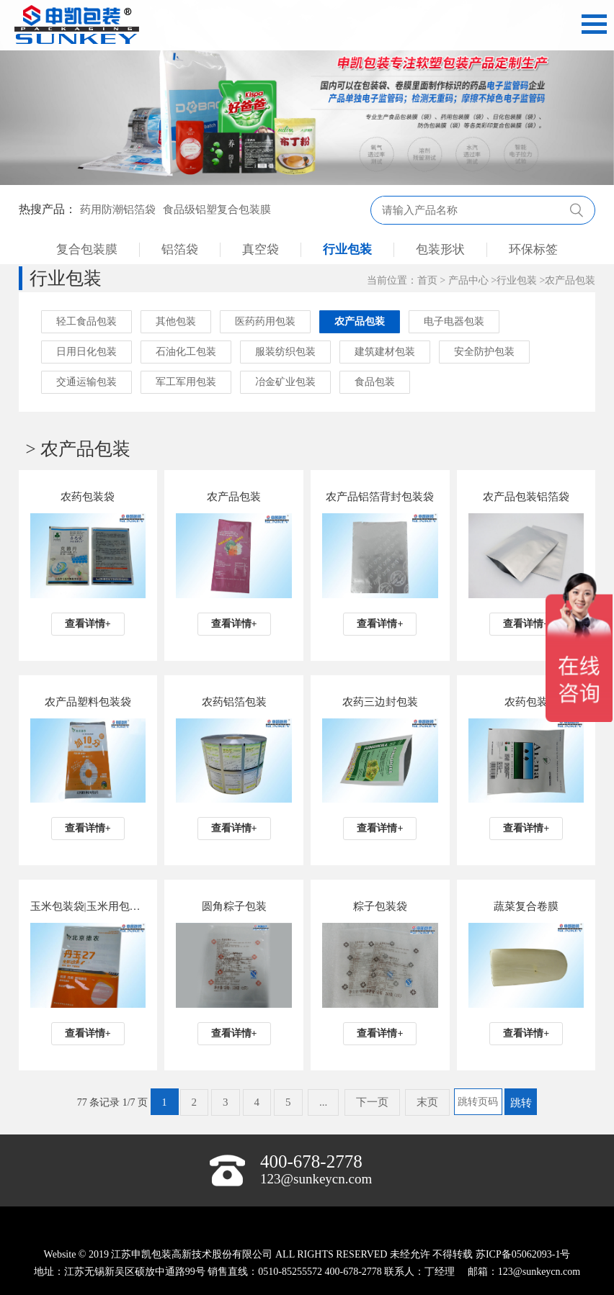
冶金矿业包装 (285, 381)
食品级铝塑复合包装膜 (217, 209)
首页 (427, 280)
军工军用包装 (186, 381)
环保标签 (533, 249)
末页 (427, 1102)
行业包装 (347, 249)
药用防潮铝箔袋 (118, 209)
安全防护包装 (484, 351)
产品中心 (468, 280)
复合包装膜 (86, 249)
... (323, 1102)
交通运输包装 (86, 381)
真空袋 (260, 249)
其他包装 (176, 321)
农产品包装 (570, 280)
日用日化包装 (86, 351)
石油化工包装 (186, 351)
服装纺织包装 (285, 351)
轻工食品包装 (86, 321)
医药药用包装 (265, 321)
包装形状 (440, 249)
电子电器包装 (454, 321)
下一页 (372, 1102)
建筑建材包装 (385, 351)
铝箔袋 (179, 249)
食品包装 (375, 381)
